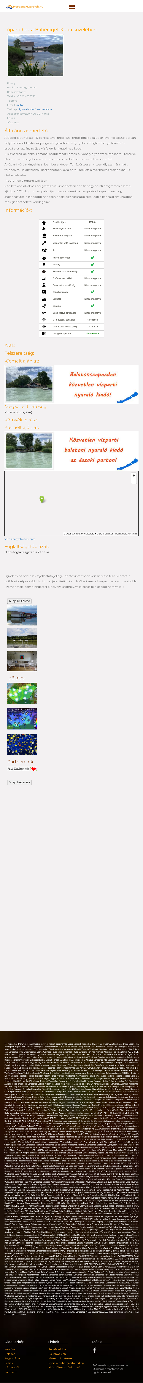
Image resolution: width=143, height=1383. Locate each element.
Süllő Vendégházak (58, 1312)
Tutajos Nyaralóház (131, 1094)
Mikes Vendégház (131, 1274)
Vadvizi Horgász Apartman (101, 1203)
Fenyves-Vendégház (130, 1229)
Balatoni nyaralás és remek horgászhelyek (22, 1176)
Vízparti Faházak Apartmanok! (58, 1060)
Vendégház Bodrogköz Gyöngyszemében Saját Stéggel (111, 1145)
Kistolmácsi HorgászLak (104, 1155)
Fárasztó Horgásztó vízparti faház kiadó (65, 1054)
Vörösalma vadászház (90, 1062)
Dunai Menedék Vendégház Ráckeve (84, 1044)
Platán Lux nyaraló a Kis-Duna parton (20, 1166)
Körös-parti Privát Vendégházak (117, 1222)
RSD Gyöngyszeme (27, 1052)
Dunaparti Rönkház (87, 1052)
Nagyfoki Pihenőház (31, 1158)
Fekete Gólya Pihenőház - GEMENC (82, 1092)
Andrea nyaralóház (101, 1288)
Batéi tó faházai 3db (58, 1222)
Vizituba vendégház (127, 1065)
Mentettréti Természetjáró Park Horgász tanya (41, 1227)
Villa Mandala (109, 1060)
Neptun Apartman (52, 1206)
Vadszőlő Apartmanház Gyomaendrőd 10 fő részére (64, 1182)
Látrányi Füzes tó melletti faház (35, 1222)
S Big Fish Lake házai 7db (120, 1160)
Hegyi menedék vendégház (108, 1110)
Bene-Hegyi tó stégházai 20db (38, 1062)
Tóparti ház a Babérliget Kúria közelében (76, 1237)
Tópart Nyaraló (10, 1097)
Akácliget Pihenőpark (130, 1237)
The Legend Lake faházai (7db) (60, 1070)
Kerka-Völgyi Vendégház (102, 1150)
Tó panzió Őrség (40, 1198)
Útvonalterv (92, 333)
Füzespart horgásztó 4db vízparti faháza (121, 1168)
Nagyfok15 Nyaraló (67, 1102)
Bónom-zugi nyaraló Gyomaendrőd (81, 1253)
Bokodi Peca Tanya (55, 1115)
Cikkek (8, 1362)
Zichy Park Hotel (39, 1232)
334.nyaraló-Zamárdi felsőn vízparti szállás (66, 1134)
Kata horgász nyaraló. (84, 1068)
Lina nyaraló (114, 1288)
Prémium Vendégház (30, 1293)
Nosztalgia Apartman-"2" (100, 1245)
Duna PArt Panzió (64, 1107)
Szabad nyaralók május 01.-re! (18, 1123)
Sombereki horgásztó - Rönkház (18, 1232)
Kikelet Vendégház (42, 1187)
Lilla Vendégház (121, 1046)
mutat (20, 104)
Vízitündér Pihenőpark (13, 1073)
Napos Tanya (88, 1190)
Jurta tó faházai (45, 1253)
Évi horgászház (97, 1084)
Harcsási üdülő (36, 1290)
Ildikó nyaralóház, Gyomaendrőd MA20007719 (110, 1282)
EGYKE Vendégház (76, 1222)
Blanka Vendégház (85, 1243)
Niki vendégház (83, 1203)
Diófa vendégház (25, 1044)
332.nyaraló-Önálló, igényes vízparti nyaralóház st (106, 1134)
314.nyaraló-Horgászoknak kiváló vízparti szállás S (99, 1137)
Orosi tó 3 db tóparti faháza (127, 1179)
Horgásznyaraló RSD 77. (69, 1118)
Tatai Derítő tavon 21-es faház (122, 1211)
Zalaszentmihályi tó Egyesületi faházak (61, 1046)
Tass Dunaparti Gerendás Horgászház (25, 1089)
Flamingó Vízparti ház (81, 1105)
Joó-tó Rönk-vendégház (98, 1272)
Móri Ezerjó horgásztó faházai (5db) (110, 1309)
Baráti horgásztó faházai (121, 1248)
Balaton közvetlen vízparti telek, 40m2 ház (98, 1179)
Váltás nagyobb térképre (19, 538)
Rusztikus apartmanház (126, 1269)
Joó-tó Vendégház (80, 1272)
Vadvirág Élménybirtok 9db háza (18, 1110)
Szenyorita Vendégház (65, 1261)
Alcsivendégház (110, 1277)
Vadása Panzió (45, 1113)
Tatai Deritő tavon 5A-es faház (107, 1208)
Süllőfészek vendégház (84, 1309)
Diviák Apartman (63, 1163)
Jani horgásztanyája (13, 1118)
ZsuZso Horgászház (46, 1068)
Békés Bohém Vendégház (66, 1145)
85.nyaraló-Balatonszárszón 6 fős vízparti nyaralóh (82, 1142)
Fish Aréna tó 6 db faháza (59, 1198)
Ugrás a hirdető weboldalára (35, 109)
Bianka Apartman (104, 1184)
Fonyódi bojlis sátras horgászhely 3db (43, 1168)
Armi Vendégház (28, 1219)
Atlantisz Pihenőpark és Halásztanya (112, 1052)
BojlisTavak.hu (57, 1353)
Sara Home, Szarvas (107, 1092)
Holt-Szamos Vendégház (123, 1195)
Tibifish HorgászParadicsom (44, 1163)
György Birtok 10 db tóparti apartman (123, 1174)
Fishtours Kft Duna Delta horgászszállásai (22, 1306)
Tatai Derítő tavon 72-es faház (96, 1211)
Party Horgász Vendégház (71, 1097)
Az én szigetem (83, 1084)
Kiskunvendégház (124, 1267)
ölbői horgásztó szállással (15, 1314)
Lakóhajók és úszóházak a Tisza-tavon (122, 1097)
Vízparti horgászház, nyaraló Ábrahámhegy (80, 1187)
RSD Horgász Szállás (28, 1057)
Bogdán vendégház (67, 1081)
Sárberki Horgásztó (26, 1285)
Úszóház (100, 1168)
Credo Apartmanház (73, 1229)
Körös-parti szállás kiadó (106, 1296)
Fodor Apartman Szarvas (34, 1206)
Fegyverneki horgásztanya (110, 1229)
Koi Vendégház (11, 1076)
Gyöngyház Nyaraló (72, 1049)
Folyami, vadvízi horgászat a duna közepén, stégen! (82, 1152)
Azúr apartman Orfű (89, 1298)
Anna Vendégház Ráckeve (28, 1097)
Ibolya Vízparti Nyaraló (66, 1288)
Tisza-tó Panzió (89, 1195)
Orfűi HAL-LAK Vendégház (28, 1081)
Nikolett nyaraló (29, 1118)
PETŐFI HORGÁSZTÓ (129, 1163)
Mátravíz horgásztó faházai (68, 1298)
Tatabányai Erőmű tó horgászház (90, 1304)
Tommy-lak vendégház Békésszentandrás (104, 1073)
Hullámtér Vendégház (29, 1113)
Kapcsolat (10, 1371)
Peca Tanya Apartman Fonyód (74, 1227)
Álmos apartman (43, 1190)
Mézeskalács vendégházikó (17, 1264)
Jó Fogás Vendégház (13, 1179)
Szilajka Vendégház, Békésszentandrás (29, 1086)
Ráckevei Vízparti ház (49, 1081)
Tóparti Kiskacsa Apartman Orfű (71, 1099)
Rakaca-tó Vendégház (25, 1065)
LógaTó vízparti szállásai (67, 1293)
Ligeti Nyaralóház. (112, 1084)
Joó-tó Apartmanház (63, 1272)
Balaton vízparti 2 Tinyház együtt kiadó (45, 1078)
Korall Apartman (79, 1216)
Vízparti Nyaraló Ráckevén (127, 1092)
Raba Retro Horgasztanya (86, 1261)
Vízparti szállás (44, 1174)
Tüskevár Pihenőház (119, 1245)
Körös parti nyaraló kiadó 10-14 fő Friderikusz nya (52, 1269)
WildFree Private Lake (122, 1184)
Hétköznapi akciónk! (63, 1105)
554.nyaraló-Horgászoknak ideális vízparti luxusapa (71, 1123)
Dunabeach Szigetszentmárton (80, 1155)
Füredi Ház (9, 1065)
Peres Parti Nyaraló (44, 1166)
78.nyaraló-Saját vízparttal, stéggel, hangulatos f (39, 1142)
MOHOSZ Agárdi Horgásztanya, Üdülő (36, 1309)
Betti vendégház (47, 1261)
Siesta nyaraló (90, 1113)
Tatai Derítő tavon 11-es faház (54, 1208)
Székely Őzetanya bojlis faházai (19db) (34, 1200)
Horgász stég (91, 1251)
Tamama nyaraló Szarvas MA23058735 (100, 1267)
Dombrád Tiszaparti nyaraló (120, 1219)
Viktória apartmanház (114, 1115)
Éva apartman (29, 1277)
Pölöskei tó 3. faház (41, 1160)
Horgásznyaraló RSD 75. (47, 1118)
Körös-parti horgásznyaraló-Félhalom (66, 1190)
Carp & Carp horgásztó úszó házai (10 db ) (53, 1277)
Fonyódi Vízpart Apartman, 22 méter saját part (100, 1086)
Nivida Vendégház (75, 1267)
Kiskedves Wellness (30, 1102)
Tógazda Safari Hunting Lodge (107, 1237)
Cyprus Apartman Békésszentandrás (68, 1113)
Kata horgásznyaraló (25, 1187)
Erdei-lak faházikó (107, 1290)
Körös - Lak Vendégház (66, 1280)
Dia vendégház (111, 1142)
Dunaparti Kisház (101, 1081)
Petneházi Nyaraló (48, 1280)
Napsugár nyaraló (78, 1200)
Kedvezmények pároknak (54, 1229)
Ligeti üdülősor (49, 1290)
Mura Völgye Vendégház (123, 1150)
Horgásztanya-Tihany (56, 1251)
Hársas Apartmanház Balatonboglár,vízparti (30, 1054)
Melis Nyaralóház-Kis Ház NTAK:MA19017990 (114, 1256)
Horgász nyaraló (123, 1243)
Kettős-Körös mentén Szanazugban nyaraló (68, 1073)
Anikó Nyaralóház (101, 1219)
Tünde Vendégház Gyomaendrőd (39, 1203)
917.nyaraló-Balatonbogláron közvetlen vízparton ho (72, 1129)
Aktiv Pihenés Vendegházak (47, 1285)
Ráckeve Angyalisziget (124, 1216)
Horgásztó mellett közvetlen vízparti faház (38, 1076)
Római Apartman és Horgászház (100, 1216)
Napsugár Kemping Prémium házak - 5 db (78, 1168)
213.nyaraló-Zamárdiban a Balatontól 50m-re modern (27, 1126)
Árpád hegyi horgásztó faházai (17, 1240)
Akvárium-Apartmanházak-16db (99, 1182)
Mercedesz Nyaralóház (26, 1267)
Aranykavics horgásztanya (97, 1200)
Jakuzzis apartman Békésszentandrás (82, 1166)
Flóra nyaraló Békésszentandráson (77, 1078)
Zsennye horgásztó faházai (99, 1248)
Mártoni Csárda (17, 1150)
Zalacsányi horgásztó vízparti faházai (20, 1288)
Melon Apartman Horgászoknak (17, 1094)
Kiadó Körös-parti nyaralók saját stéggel (95, 1293)
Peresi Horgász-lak (12, 1102)
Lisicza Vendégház (59, 1065)
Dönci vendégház (41, 1049)
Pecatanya (77, 1301)
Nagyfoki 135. (26, 1163)
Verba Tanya (61, 1195)
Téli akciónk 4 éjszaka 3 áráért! (40, 1105)
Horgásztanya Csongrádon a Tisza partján (94, 1232)
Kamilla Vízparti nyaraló (14, 1203)
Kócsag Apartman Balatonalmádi (62, 1304)
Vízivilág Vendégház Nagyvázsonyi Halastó (76, 1076)
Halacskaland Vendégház (87, 1057)
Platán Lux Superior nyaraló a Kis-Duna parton (24, 1099)
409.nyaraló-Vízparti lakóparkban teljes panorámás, (116, 1123)
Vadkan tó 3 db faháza (13, 1182)
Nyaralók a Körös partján (105, 1243)
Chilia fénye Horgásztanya (51, 1306)
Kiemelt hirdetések (60, 1358)
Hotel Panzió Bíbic (104, 1195)
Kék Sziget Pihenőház (114, 1274)
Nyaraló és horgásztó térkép (66, 1362)
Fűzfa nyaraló (128, 1166)
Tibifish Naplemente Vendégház (36, 1073)
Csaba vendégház (61, 1094)
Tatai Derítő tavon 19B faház (38, 1214)
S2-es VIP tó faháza (49, 1176)
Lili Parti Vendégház (123, 1147)
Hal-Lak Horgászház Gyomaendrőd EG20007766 (99, 1176)
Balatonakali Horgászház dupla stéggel (114, 1187)
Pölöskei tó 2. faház (58, 1160)
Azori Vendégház (78, 1060)
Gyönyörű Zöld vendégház (26, 1296)
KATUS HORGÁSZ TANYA (28, 1261)
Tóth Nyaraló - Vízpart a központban (51, 1267)
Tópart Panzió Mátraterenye (36, 1304)
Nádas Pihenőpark (75, 1195)
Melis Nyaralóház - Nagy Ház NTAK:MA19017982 (74, 1256)
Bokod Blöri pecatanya (119, 1200)
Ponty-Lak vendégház (49, 1274)
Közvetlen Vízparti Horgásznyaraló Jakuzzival (57, 1057)
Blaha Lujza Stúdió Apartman (43, 1195)
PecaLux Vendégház (41, 1147)
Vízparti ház (20, 1046)
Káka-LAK (102, 1166)
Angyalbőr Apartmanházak (111, 1044)
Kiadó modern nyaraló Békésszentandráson (115, 1102)
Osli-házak (79, 1070)
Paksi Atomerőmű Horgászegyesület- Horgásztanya (103, 1306)
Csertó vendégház (108, 1062)
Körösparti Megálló (24, 1160)
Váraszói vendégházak (129, 1298)
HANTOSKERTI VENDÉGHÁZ (81, 1219)
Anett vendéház (50, 1092)
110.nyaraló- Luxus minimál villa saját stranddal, (93, 1139)
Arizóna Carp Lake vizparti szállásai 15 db (77, 1110)
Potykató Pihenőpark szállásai (75, 1248)
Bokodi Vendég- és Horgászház (118, 1171)
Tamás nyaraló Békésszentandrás (112, 1057)
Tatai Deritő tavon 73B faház (21, 1211)
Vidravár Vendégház (62, 1171)
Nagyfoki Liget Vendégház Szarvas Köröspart (111, 1089)
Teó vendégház (11, 1044)
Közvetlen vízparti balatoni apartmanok (122, 1070)
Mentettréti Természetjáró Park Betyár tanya (105, 1227)
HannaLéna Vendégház (86, 1102)
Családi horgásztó (59, 1253)
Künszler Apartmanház (122, 1285)
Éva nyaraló (94, 1290)
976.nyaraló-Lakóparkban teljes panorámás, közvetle (116, 1121)
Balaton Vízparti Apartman (49, 1084)
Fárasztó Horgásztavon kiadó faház (57, 1089)
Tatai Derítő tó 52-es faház (42, 1094)
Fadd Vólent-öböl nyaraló (86, 1259)
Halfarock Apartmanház (66, 1068)
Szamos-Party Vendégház (15, 1256)
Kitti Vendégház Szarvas (82, 1089)
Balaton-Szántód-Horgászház (21, 1243)
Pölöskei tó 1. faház (75, 1160)
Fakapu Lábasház (41, 1123)
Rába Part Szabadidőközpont (59, 1301)
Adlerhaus (82, 1145)
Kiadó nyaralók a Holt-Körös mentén (27, 1229)
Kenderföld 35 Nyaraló (49, 1102)
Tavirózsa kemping (54, 1248)
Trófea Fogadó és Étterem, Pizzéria (85, 1198)
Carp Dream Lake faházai (50, 1259)
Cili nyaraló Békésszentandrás (33, 1060)
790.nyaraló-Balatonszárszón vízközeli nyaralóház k (71, 1126)
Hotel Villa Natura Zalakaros (46, 1237)
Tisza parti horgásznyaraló (23, 1282)
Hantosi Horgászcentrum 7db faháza (46, 1192)
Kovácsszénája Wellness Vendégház (26, 1208)
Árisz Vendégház (68, 1084)
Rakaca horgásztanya (60, 1200)
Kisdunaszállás (70, 1245)
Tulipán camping (38, 1224)
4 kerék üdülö (34, 1280)
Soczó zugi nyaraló (84, 1288)
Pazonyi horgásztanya (110, 1198)
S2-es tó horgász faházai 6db (119, 1192)
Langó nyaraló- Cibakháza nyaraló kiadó (35, 1184)
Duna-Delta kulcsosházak (106, 1065)
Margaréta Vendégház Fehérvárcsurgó (38, 1272)
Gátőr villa (17, 1070)
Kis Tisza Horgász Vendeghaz (34, 1115)
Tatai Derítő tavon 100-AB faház (89, 1214)
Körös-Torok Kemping (94, 1222)
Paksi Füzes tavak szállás (83, 1277)
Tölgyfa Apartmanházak (50, 1097)
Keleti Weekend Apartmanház (64, 1174)
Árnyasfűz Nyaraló (112, 1224)
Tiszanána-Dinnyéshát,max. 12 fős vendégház (74, 1121)
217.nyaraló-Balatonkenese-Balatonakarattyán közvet (49, 1139)
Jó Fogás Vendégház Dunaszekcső (62, 1224)
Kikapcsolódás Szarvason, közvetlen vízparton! (60, 1179)
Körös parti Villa (132, 1253)
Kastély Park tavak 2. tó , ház (106, 1068)
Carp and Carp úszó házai (34, 1070)
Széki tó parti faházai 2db (96, 1240)
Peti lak (135, 1285)
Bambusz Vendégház (94, 1099)
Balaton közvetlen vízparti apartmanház (51, 1044)
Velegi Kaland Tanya (87, 1046)
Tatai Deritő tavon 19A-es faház (80, 1208)
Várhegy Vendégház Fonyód (62, 1147)
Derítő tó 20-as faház (62, 1296)
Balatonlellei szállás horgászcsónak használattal (94, 1147)
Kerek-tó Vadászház (72, 1062)
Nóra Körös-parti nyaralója (109, 1261)
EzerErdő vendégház (20, 1216)
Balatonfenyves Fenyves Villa (91, 1224)
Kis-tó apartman (68, 1259)
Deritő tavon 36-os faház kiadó (106, 1163)
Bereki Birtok (57, 1062)
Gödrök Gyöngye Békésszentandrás (30, 1152)
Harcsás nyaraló (41, 1243)
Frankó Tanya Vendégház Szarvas (110, 1253)
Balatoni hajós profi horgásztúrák (62, 1243)
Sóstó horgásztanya (120, 1293)
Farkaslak (98, 1277)
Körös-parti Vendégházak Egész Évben (51, 1219)
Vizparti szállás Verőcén (83, 1107)
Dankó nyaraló (59, 1166)
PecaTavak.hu (57, 1349)
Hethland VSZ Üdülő (32, 1150)
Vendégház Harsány (103, 1285)
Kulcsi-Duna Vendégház (94, 1070)
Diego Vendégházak (114, 1094)
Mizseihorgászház (45, 1296)
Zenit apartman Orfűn (122, 1182)
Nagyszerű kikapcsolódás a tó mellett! (76, 1150)
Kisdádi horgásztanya (102, 1158)
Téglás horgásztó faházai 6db (81, 1065)
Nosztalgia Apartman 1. (107, 1259)
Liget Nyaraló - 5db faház (65, 1203)
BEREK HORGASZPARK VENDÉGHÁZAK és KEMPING (29, 1121)
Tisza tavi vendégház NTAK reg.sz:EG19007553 (88, 1312)
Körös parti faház (22, 1269)
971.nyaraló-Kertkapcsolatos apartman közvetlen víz (27, 1129)
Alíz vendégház (37, 1264)
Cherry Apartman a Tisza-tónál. (53, 1155)
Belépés (9, 1353)
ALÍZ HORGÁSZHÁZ (13, 1277)
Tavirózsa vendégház (35, 1046)
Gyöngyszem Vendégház (68, 1176)
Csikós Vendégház (117, 1081)
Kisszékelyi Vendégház (72, 1306)
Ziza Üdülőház (126, 1288)
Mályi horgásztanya (90, 1229)
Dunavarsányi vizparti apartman (40, 1256)
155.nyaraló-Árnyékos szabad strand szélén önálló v (116, 1131)
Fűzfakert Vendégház (45, 1145)
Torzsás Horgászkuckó (125, 1076)
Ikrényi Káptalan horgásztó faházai (117, 1235)
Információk (12, 1367)
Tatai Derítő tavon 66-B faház (62, 1214)
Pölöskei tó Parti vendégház (38, 1312)
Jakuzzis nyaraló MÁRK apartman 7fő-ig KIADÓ (95, 1269)
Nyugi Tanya (86, 1301)
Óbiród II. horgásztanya (82, 1158)
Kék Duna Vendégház (129, 1176)
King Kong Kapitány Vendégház (118, 1152)
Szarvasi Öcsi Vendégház (94, 1274)
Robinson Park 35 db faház (73, 1240)
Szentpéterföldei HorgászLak (126, 1155)
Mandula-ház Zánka (26, 1190)
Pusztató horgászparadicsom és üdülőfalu (121, 1304)
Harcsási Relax (52, 1152)
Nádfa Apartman (42, 1065)
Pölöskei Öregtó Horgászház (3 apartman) (37, 1298)
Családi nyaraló (110, 1118)
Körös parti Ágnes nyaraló (83, 1296)
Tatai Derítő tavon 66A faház (71, 1211)
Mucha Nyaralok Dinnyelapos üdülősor (72, 1290)
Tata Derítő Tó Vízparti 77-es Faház (97, 1054)
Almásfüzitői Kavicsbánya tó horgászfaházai (111, 1301)
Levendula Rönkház (105, 1046)
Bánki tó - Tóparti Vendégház (34, 1301)
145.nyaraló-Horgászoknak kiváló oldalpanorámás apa (116, 1126)
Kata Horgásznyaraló (121, 1158)
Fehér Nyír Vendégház (33, 1182)
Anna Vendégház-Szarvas (81, 1163)
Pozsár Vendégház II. (43, 1171)
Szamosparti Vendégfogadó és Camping (32, 1245)
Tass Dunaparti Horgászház (94, 1097)
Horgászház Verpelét (130, 1261)
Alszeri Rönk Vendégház (40, 1216)
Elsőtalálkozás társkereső (64, 1367)
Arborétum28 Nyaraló (85, 1081)
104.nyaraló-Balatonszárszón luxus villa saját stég (26, 1131)
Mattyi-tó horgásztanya (109, 1298)
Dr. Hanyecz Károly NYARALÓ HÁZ (87, 1171)
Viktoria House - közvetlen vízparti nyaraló (63, 1086)
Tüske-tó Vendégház (90, 1049)
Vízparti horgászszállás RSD (27, 1155)
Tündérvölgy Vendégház (61, 1216)
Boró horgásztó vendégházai (34, 1251)
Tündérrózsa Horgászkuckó (91, 1118)
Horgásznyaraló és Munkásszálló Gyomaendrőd (84, 1115)
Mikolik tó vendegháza (26, 1248)
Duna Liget (128, 1044)
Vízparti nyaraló (122, 1060)
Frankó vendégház (131, 1115)
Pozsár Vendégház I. (79, 1282)
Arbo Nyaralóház (75, 1274)
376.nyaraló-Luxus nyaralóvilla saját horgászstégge (117, 1129)
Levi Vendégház (29, 1145)
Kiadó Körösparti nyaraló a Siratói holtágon (121, 1099)
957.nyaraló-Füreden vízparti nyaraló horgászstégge (70, 1131)
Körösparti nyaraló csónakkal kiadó (52, 1282)
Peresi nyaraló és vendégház (25, 1084)
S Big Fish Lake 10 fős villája (96, 1160)
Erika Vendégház (114, 1166)
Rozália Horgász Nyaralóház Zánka (56, 1158)
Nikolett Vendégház (13, 1158)
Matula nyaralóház (23, 1195)
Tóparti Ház (41, 1248)
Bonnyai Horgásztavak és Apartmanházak (112, 1190)
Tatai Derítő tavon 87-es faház (116, 1214)
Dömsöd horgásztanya (63, 1309)
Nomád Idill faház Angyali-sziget (18, 1171)
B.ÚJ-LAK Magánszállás (67, 1235)
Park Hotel (29, 1237)
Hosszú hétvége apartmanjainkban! (61, 1232)
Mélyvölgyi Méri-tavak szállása (90, 1235)
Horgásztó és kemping (75, 1251)
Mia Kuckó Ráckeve (105, 1076)
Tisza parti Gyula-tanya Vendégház (124, 1312)
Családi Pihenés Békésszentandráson (107, 1105)
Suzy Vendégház (86, 1285)
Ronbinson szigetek (13, 1301)
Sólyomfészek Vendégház (105, 1107)
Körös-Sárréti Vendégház (123, 1054)
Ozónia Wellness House (47, 1052)
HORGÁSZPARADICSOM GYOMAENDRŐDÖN (105, 1264)
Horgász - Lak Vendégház (127, 1062)
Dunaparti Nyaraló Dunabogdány (41, 1107)
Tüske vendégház (127, 1110)
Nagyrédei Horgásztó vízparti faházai (24, 1274)
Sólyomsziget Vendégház (128, 1107)
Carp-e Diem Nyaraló (21, 1224)
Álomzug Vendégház (95, 1060)
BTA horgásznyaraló (102, 1078)
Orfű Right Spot (51, 1099)
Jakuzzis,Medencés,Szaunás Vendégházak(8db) (36, 1235)
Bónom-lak (63, 1274)
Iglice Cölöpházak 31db (68, 1052)
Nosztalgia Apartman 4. (70, 1206)
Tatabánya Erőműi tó (69, 1285)
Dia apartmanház (56, 1245)
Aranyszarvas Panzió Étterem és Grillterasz (87, 1094)
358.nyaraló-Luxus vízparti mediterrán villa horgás (26, 1134)
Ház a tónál (133, 1200)
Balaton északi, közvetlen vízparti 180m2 (117, 1049)
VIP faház (113, 1280)
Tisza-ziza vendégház (50, 1150)
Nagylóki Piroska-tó (47, 1293)
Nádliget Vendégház (31, 1179)
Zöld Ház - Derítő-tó (130, 1073)
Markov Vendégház (98, 1192)
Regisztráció (12, 1358)
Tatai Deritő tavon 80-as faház (46, 1211)
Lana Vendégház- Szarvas (26, 1174)
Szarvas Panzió (86, 1206)
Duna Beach (55, 1187)
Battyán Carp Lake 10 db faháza (92, 1174)
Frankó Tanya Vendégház (128, 1118)
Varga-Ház (62, 1092)
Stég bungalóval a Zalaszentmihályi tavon (64, 1264)
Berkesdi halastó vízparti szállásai (76, 1192)
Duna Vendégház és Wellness (46, 1110)
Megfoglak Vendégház (120, 1078)
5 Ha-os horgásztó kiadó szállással (46, 1240)
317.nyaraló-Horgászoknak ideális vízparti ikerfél (57, 1137)
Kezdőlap (10, 1349)
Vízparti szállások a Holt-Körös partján (92, 1280)
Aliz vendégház (83, 1245)
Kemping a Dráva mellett (104, 1206)
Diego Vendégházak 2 (33, 1092)
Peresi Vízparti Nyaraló (46, 1288)
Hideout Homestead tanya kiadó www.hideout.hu (74, 1184)
